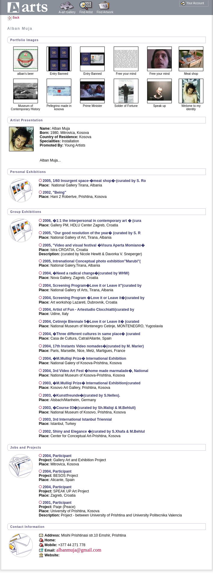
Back (13, 17)
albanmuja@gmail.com (78, 549)
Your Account (192, 3)
